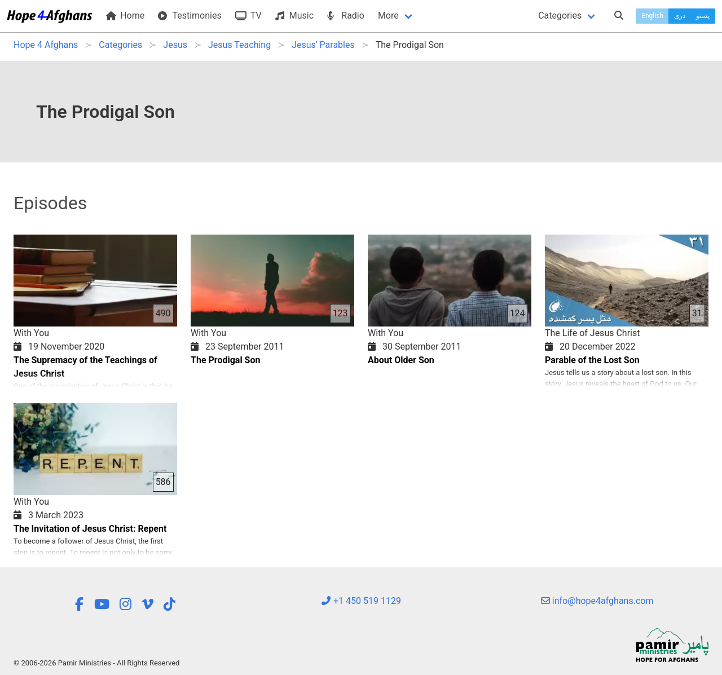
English (652, 16)
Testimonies (189, 15)
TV (248, 15)
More (388, 15)
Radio (345, 15)
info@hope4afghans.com (597, 600)
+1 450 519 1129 (361, 600)
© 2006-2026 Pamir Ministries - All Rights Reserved (96, 663)
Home (125, 15)
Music (294, 15)
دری (679, 16)
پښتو (703, 16)
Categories (560, 15)
